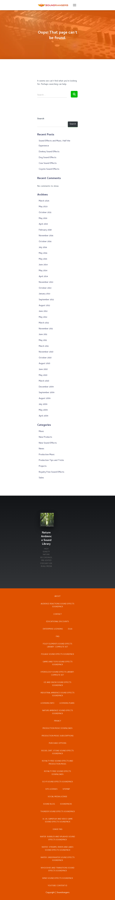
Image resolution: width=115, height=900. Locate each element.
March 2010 (44, 381)
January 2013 (44, 294)
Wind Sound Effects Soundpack (57, 878)
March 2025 (44, 201)
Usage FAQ (57, 829)
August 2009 (44, 398)
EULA (70, 629)
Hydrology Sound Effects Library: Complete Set (57, 674)
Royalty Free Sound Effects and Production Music (57, 763)
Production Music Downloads (57, 728)
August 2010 (44, 363)
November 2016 (46, 236)
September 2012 (46, 300)
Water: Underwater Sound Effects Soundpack (58, 859)
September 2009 (46, 392)
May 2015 (43, 259)
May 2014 (43, 270)
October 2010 (45, 358)
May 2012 (43, 317)
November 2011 (46, 329)
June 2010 (43, 369)
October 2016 (45, 241)
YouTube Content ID (57, 885)
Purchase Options (57, 743)
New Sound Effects (48, 443)
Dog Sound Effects (47, 157)
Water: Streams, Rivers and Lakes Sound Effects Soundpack (57, 849)
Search (40, 119)
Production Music (47, 454)
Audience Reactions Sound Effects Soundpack (57, 605)
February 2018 (45, 230)
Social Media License (57, 796)
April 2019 (43, 224)
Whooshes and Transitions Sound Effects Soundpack (57, 869)
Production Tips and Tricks (51, 460)
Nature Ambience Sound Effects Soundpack (57, 712)
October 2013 (45, 288)
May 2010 (43, 375)
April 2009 (43, 416)
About (57, 596)
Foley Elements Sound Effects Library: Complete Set (57, 645)
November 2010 (46, 352)
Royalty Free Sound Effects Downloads (57, 773)
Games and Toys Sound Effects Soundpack (57, 663)
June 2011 (43, 334)
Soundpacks (66, 804)
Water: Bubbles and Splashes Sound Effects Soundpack (57, 838)
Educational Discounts (57, 621)
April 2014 (43, 276)
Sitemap (66, 789)
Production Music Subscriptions (58, 736)
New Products (45, 437)
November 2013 (46, 282)
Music (41, 431)
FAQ (57, 636)
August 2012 (44, 305)
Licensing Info (47, 703)
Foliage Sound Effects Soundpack (57, 654)
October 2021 (45, 212)
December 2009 (46, 387)
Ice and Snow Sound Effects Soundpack (57, 684)
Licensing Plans (66, 703)
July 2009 (43, 404)
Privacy (57, 721)
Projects (43, 466)
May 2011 (43, 340)
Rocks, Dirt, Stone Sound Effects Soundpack (57, 752)
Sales (41, 478)
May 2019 (43, 218)
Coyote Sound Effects (49, 169)
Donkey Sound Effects (49, 152)
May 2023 (43, 207)
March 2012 (44, 323)
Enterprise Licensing (53, 629)
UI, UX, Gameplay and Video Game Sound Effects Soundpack (58, 821)
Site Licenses (51, 789)
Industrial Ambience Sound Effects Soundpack (57, 694)
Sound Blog (49, 804)
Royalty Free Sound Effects (51, 472)
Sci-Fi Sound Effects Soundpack (57, 781)
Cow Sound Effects (48, 163)
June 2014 (43, 265)
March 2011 (44, 346)
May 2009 (43, 410)
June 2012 (43, 311)
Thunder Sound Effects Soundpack (57, 811)
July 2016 (43, 247)
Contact (57, 614)
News (41, 449)
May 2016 (43, 253)
